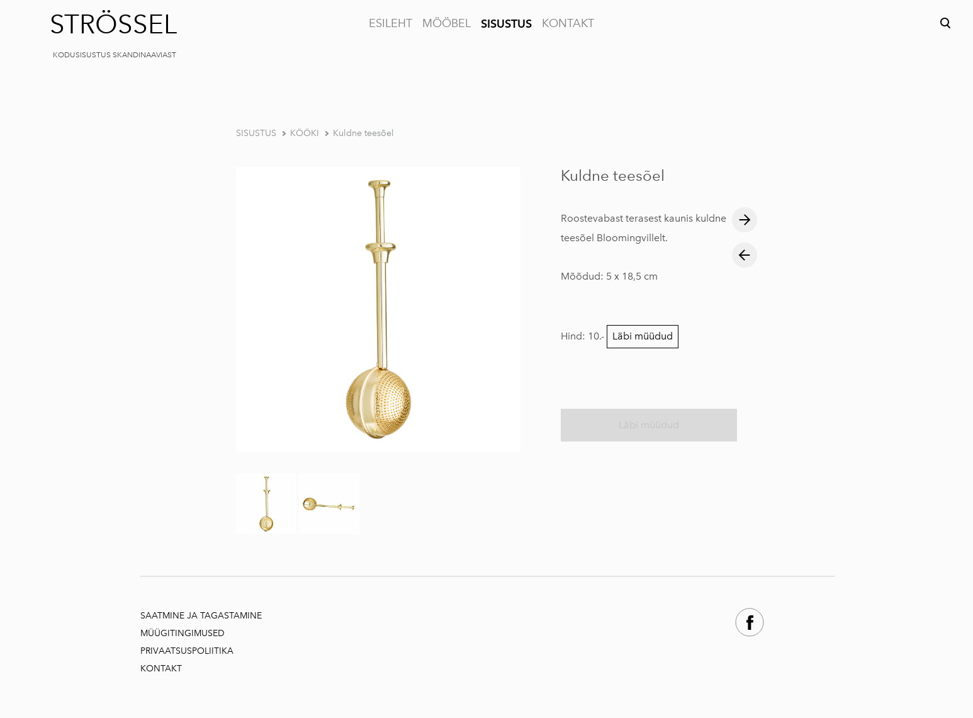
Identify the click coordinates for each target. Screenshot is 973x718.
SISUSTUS (506, 23)
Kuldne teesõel (363, 133)
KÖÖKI (304, 133)
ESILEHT (390, 23)
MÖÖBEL (446, 23)
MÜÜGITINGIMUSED (183, 633)
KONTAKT (568, 23)
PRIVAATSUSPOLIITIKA (186, 651)
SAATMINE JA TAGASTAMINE (201, 615)
